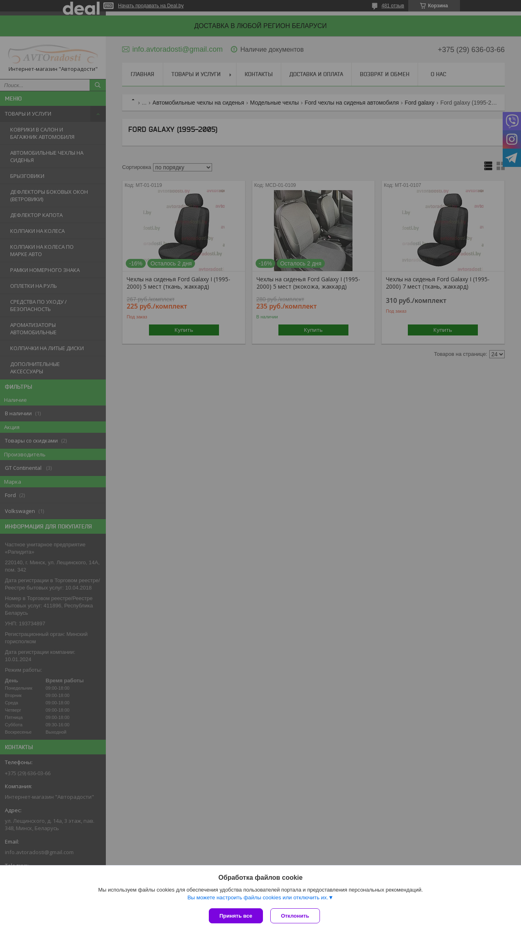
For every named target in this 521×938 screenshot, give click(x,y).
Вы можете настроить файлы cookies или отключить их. (257, 898)
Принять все (235, 916)
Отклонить (296, 916)
